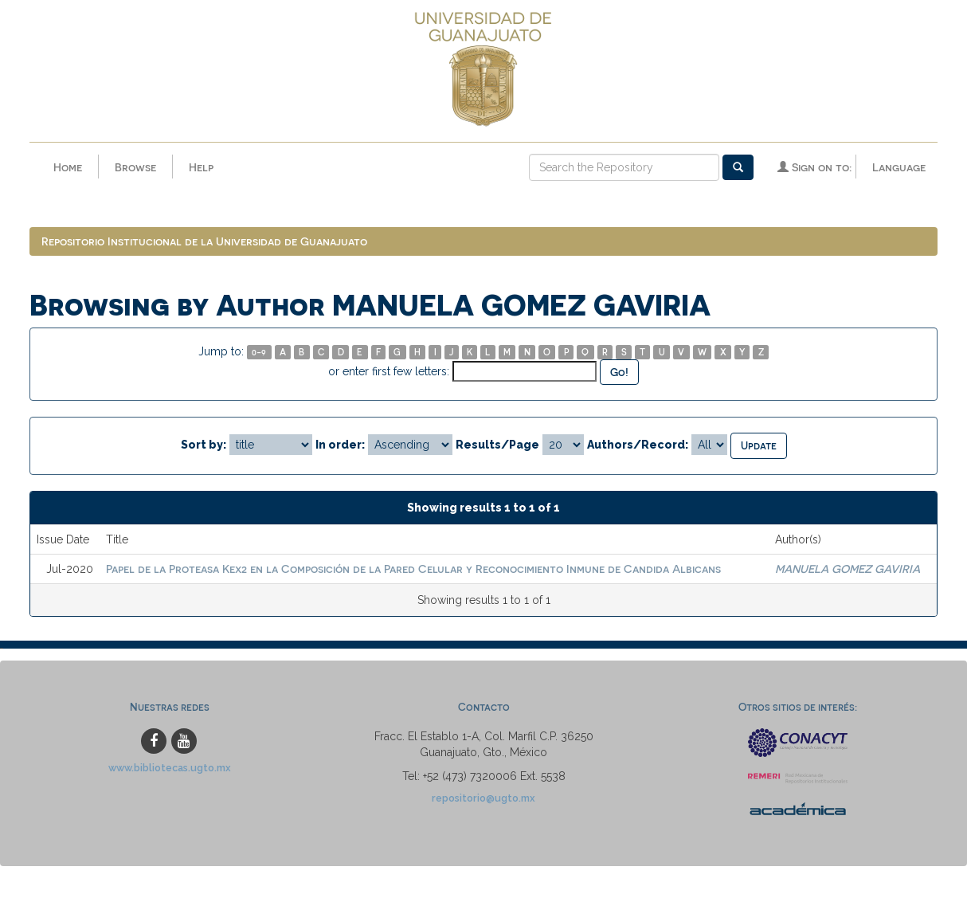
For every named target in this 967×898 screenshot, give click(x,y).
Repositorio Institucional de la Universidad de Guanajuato (204, 241)
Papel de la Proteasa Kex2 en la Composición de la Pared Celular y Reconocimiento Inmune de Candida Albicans (413, 568)
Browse (135, 167)
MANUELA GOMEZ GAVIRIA (847, 568)
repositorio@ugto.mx (483, 798)
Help (201, 167)
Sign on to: (814, 167)
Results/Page (497, 444)
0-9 (259, 352)
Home (67, 167)
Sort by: (203, 444)
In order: (340, 444)
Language (899, 167)
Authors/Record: (637, 444)
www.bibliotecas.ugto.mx (169, 768)
